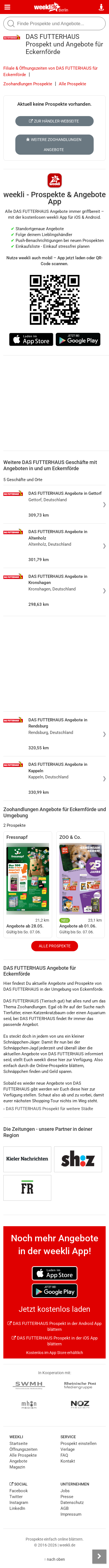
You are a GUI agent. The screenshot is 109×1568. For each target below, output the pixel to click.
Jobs (65, 1490)
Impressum (70, 1514)
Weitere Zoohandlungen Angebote (53, 144)
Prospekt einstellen (78, 1443)
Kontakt (67, 1461)
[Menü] (7, 7)
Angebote (18, 1461)
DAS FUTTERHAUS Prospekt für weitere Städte (48, 1108)
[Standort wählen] (101, 7)
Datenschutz (72, 1502)
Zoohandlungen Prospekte (27, 83)
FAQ (64, 1455)
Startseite (18, 1443)
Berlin (63, 10)
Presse (66, 1496)
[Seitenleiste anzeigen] (99, 1557)
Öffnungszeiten (23, 1449)
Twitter (16, 1496)
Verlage (67, 1449)
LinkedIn (17, 1508)
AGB (64, 1508)
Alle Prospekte (72, 83)
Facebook (18, 1490)
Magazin (17, 1467)
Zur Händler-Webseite (54, 121)
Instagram (18, 1502)
